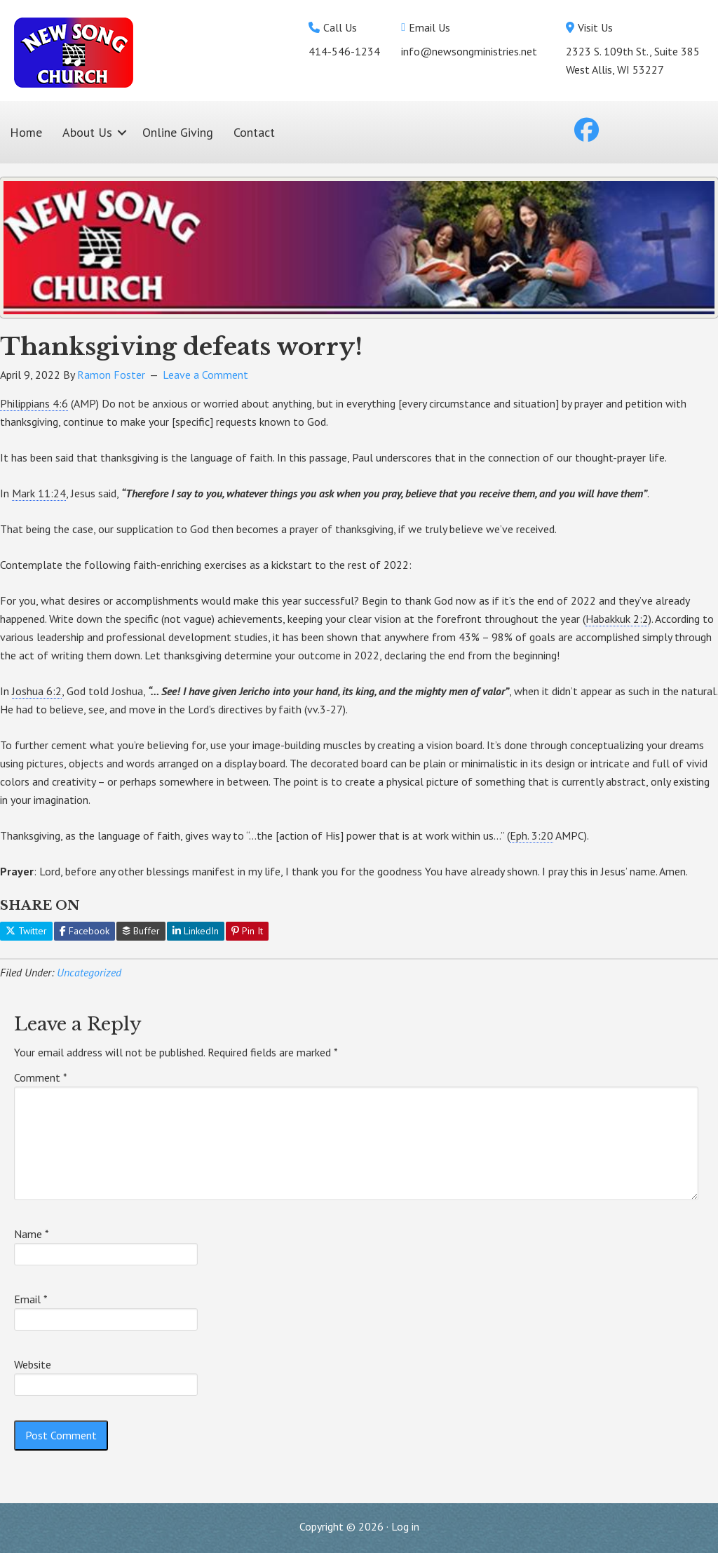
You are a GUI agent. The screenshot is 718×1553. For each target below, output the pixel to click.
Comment (40, 1077)
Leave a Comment (205, 375)
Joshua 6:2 (37, 691)
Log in (405, 1526)
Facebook (84, 931)
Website (32, 1364)
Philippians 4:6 (34, 403)
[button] (122, 132)
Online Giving (177, 132)
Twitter (26, 931)
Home (26, 132)
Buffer (141, 931)
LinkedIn (195, 931)
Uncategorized (89, 972)
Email (31, 1299)
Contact (254, 132)
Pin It (247, 931)
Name (31, 1234)
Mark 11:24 (39, 493)
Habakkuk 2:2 (617, 619)
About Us (87, 132)
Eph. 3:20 (531, 835)
